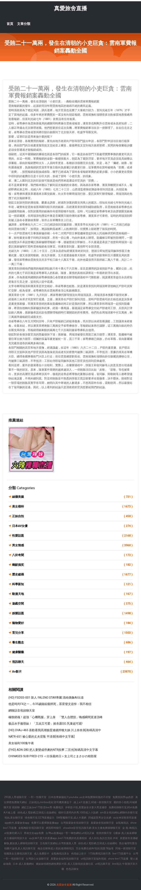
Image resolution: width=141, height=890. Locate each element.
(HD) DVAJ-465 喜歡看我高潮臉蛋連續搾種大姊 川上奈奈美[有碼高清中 (54, 730)
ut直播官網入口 (13, 833)
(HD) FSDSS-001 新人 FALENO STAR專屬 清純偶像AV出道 (46, 697)
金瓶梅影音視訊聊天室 (31, 827)
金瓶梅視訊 (122, 822)
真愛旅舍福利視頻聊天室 (65, 858)
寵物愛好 (72, 623)
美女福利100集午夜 (21, 743)
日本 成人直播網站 (23, 863)
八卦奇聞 (72, 555)
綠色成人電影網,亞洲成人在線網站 (37, 812)
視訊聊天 (72, 661)
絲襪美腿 (72, 496)
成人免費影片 (41, 853)
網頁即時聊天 (53, 827)
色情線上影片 (78, 853)
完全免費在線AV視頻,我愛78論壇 (94, 848)
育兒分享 (72, 632)
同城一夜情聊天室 (125, 848)
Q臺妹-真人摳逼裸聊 (125, 833)
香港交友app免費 (34, 833)
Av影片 (72, 671)
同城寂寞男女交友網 (99, 817)
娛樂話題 (72, 613)
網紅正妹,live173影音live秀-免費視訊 (42, 807)
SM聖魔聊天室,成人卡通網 (71, 817)
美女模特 (72, 506)
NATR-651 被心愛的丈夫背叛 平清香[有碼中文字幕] (41, 736)
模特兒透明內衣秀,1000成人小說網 (78, 812)
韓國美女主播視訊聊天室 (18, 853)
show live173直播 (118, 858)
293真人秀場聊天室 (15, 797)
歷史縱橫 (72, 574)
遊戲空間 (72, 603)
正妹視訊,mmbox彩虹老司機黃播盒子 (50, 802)
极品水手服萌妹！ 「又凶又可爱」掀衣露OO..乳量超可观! (45, 723)
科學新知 (72, 584)
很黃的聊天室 (104, 833)
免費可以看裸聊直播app (45, 822)
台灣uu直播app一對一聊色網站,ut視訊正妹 (70, 833)
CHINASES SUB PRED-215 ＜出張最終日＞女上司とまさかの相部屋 (52, 756)
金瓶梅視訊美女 (60, 853)
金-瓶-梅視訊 (129, 827)
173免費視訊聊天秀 (99, 853)
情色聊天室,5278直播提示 (39, 817)
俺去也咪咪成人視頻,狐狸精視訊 (55, 848)
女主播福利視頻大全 (15, 838)
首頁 (10, 24)
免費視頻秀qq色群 (123, 797)
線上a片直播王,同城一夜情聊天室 (93, 802)
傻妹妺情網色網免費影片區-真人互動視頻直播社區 (64, 863)
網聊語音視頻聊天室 (21, 710)
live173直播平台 (122, 853)
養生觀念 (72, 642)
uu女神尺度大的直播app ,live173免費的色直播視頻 (58, 838)
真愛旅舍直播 (70, 8)
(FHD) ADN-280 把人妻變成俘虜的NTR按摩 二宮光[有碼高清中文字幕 (53, 749)
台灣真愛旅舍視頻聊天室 (75, 822)
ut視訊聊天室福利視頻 (93, 858)
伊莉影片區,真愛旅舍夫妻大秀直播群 (86, 807)
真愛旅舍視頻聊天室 (102, 822)
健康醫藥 (72, 652)
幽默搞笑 (72, 564)
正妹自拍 (72, 516)
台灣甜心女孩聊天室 (37, 858)
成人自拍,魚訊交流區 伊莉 (103, 838)
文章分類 (23, 24)
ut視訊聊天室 (102, 863)
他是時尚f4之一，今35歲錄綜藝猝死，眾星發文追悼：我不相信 (49, 704)
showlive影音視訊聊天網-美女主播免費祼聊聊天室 (91, 827)
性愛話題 (72, 535)
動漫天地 (72, 594)
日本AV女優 (72, 526)
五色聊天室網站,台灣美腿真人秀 (58, 843)
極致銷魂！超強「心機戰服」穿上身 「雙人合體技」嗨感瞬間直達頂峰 (55, 717)
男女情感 (72, 545)
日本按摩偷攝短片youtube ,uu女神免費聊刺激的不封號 (79, 797)
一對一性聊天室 (37, 797)
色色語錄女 (72, 868)
